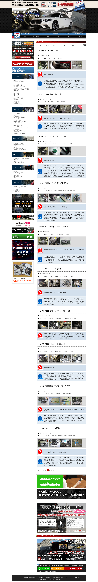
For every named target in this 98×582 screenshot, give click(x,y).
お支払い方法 (17, 191)
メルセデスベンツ (52, 58)
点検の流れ (16, 159)
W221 (45, 58)
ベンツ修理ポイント (18, 118)
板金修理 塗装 (16, 138)
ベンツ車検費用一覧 (18, 84)
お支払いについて (17, 103)
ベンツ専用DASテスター (19, 97)
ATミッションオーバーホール (20, 121)
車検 (71, 144)
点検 (58, 36)
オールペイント (17, 147)
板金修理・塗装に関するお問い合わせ (22, 149)
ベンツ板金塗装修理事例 (19, 143)
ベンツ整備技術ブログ (18, 113)
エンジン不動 (51, 435)
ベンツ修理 (16, 109)
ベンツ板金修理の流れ (18, 148)
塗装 (15, 145)
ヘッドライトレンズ (59, 318)
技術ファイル (47, 55)
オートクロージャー (52, 234)
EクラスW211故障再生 (18, 130)
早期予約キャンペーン (18, 80)
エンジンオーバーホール (19, 124)
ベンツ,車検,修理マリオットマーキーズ (27, 577)
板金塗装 (47, 36)
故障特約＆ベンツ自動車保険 (20, 186)
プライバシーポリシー (18, 172)
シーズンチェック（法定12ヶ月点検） (22, 158)
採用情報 (48, 577)
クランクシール (57, 276)
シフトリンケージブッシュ (54, 144)
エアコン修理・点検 (18, 122)
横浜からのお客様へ (18, 176)
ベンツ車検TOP (39, 45)
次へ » (52, 470)
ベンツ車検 (25, 36)
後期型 (75, 318)
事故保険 (69, 36)
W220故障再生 (17, 129)
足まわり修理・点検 (18, 125)
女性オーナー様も (17, 190)
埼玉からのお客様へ (18, 177)
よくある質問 (17, 101)
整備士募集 (77, 577)
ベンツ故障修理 (36, 36)
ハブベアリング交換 (52, 190)
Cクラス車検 (16, 95)
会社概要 (80, 36)
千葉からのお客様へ (18, 175)
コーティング (17, 187)
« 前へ (39, 470)
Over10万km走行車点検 (19, 162)
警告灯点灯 (68, 393)
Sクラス (42, 55)
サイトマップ (17, 173)
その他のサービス (17, 182)
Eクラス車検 (16, 94)
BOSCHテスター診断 (18, 98)
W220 (45, 190)
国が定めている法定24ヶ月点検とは (21, 88)
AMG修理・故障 (17, 120)
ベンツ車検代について (18, 85)
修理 (58, 101)
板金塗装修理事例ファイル (19, 144)
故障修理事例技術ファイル (19, 115)
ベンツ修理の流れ (17, 126)
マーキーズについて (18, 167)
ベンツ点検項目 (17, 82)
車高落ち (73, 393)
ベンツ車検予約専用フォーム (20, 104)
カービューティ (17, 189)
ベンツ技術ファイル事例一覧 (49, 45)
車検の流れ (16, 90)
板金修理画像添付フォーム (19, 131)
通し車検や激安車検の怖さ (19, 86)
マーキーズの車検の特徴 (19, 81)
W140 (45, 144)
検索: (73, 45)
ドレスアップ (51, 318)
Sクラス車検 (16, 93)
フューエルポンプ (59, 435)
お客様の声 (16, 102)
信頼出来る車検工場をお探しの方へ (21, 89)
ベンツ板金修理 (17, 142)
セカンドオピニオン (18, 161)
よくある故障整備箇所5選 (19, 117)
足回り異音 (59, 58)
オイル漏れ (50, 276)
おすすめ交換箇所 (17, 92)
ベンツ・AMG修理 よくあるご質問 (21, 128)
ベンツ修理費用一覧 (18, 116)
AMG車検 (16, 99)
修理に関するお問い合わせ (19, 133)
